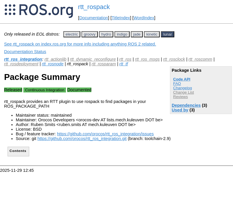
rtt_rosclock (174, 59)
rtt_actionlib (55, 59)
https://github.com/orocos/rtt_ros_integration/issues (105, 134)
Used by (180, 110)
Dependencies (186, 105)
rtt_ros (125, 59)
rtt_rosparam (104, 64)
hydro (106, 34)
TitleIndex (121, 17)
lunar (167, 34)
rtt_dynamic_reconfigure (93, 59)
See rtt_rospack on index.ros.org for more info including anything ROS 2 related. (80, 44)
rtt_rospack (94, 6)
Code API (181, 79)
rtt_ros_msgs (147, 59)
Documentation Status (25, 51)
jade (136, 34)
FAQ (177, 83)
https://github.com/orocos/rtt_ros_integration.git (82, 138)
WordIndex (143, 17)
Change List (183, 92)
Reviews (180, 96)
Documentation (93, 17)
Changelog (182, 88)
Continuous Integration (44, 90)
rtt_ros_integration (23, 59)
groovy (89, 34)
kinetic (151, 34)
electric (72, 34)
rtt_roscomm (200, 59)
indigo (122, 34)
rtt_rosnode (52, 64)
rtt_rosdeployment (21, 64)
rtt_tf (123, 64)
